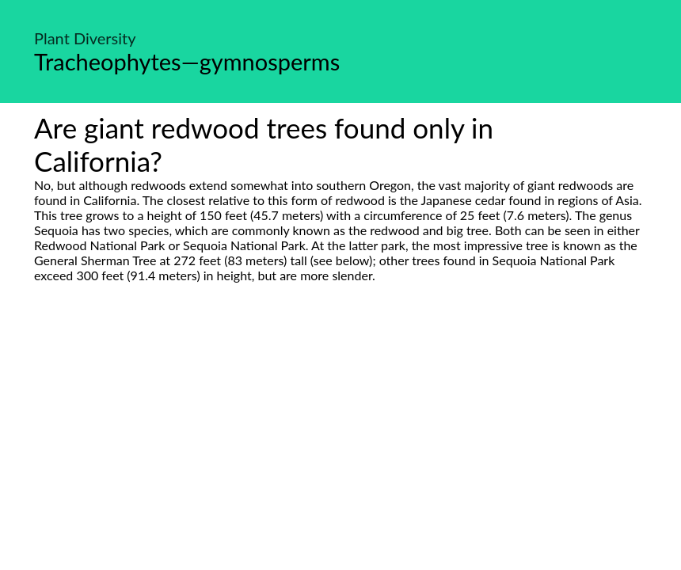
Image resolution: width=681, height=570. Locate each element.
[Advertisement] (340, 431)
